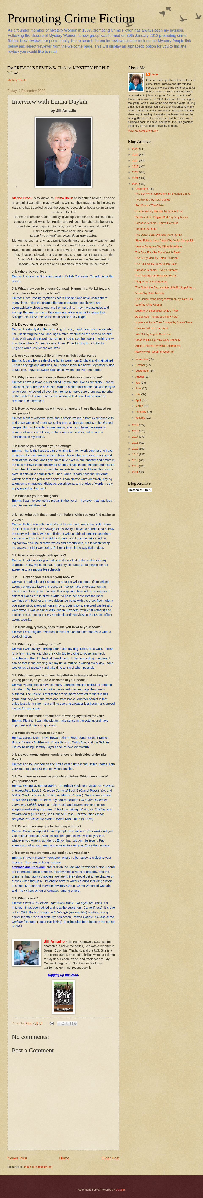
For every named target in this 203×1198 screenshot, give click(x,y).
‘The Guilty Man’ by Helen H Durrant (156, 258)
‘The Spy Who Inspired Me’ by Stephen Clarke (163, 193)
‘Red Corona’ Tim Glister (149, 205)
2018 (135, 431)
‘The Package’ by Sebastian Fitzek (155, 275)
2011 (135, 471)
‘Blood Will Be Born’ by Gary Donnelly (157, 339)
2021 (135, 178)
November (142, 359)
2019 (135, 425)
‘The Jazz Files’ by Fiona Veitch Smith (157, 252)
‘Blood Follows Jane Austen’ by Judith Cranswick (164, 240)
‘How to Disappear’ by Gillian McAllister (158, 246)
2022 (135, 172)
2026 (135, 148)
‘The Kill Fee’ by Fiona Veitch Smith (156, 263)
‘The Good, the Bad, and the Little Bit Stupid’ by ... (165, 287)
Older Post (110, 1158)
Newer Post (17, 1158)
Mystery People (16, 80)
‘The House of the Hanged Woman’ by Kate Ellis (164, 299)
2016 (135, 442)
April (138, 400)
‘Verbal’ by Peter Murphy (149, 293)
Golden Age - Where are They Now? (156, 316)
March (139, 405)
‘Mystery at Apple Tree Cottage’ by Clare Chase (163, 322)
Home (64, 1158)
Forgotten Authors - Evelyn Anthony (156, 269)
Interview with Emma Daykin (152, 328)
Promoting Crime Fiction (71, 18)
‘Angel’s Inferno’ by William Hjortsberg (157, 345)
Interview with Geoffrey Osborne (154, 351)
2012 (135, 466)
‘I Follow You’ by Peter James (152, 199)
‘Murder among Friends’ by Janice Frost (158, 211)
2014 (135, 454)
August (140, 376)
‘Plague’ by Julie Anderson (151, 281)
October (140, 365)
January (140, 417)
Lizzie (154, 74)
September (142, 370)
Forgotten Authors (145, 228)
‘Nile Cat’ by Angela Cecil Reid (153, 334)
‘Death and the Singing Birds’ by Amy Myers (161, 217)
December (142, 188)
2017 (135, 436)
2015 (135, 448)
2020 (135, 184)
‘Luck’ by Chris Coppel (148, 304)
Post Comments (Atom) (38, 1166)
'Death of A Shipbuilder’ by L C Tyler (156, 310)
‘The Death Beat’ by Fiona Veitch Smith (158, 234)
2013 (135, 460)
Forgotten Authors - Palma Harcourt (156, 222)
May (138, 394)
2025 (135, 154)
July (138, 382)
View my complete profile (143, 130)
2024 (135, 160)
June (138, 388)
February (141, 411)
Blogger (120, 1189)
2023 (135, 166)
